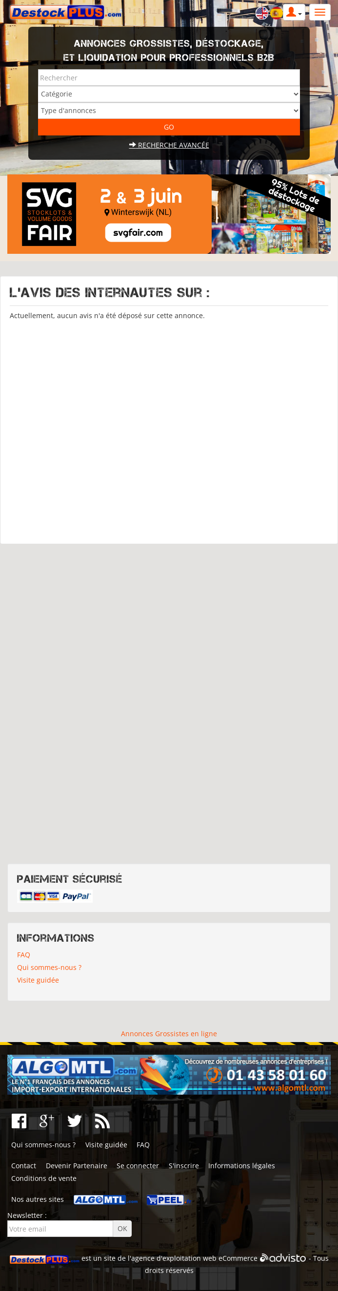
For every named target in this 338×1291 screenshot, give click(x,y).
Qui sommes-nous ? (49, 967)
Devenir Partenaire (76, 1165)
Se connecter (138, 1165)
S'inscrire (184, 1165)
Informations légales (241, 1165)
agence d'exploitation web (174, 1258)
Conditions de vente (44, 1178)
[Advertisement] (169, 427)
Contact (23, 1165)
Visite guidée (38, 980)
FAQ (23, 954)
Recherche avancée (169, 145)
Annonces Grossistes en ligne (169, 1033)
